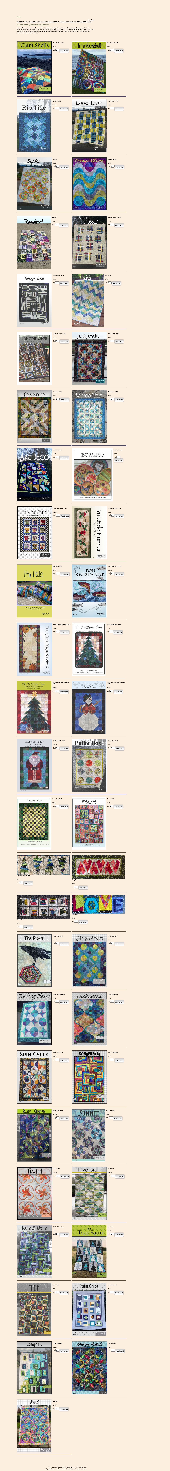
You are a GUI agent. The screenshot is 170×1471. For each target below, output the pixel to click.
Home (7, 15)
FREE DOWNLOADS (66, 21)
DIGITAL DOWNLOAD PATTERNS (48, 21)
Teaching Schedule (7, 25)
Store (7, 18)
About (7, 31)
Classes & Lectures (7, 21)
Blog (7, 38)
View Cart (91, 20)
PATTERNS (20, 21)
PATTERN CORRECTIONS (82, 21)
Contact (7, 35)
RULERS (33, 21)
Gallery (7, 28)
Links (7, 33)
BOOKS (27, 21)
